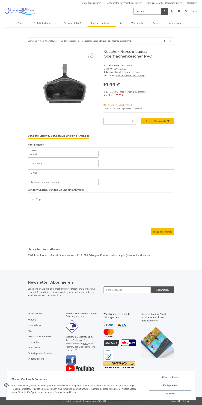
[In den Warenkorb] (157, 121)
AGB (30, 330)
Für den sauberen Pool (127, 71)
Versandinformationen (40, 336)
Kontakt (32, 319)
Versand (129, 91)
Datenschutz (34, 325)
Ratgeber (192, 2)
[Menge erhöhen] (132, 121)
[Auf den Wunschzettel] (91, 56)
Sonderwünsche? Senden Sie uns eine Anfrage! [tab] (58, 135)
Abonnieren (162, 289)
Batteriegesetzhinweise (40, 353)
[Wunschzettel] (178, 11)
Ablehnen (169, 394)
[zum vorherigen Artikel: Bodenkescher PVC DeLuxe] (164, 41)
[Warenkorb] (190, 11)
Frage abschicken (162, 231)
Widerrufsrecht (36, 358)
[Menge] (119, 121)
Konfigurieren (169, 385)
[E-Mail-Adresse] (127, 289)
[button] (171, 11)
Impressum (34, 347)
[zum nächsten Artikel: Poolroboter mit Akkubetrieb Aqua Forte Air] (171, 41)
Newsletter (33, 342)
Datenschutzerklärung (83, 288)
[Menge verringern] (107, 121)
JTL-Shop (185, 401)
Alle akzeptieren (170, 377)
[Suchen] (147, 11)
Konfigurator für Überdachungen (164, 2)
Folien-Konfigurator (90, 2)
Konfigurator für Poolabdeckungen (124, 2)
